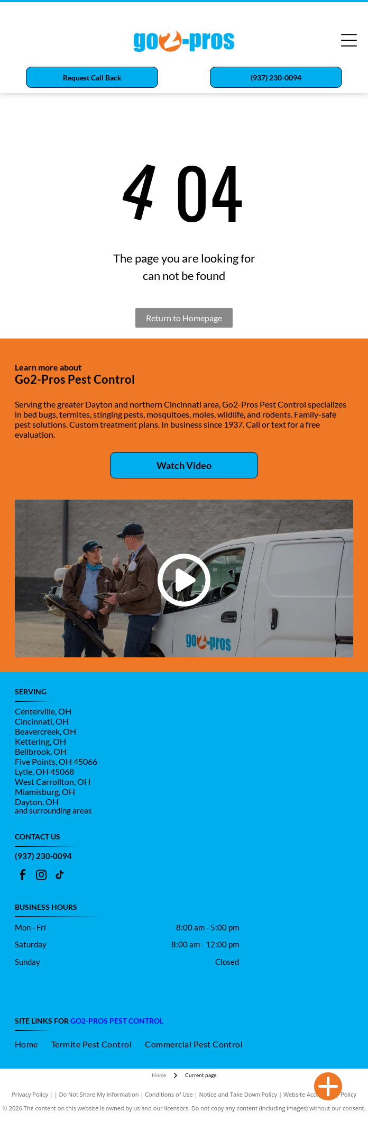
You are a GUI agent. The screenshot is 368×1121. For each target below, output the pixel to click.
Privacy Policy (30, 1094)
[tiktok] (60, 876)
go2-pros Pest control (116, 1020)
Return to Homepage (184, 318)
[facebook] (23, 876)
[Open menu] (349, 40)
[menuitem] (33, 1044)
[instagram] (41, 876)
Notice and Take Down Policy (238, 1094)
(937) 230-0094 (43, 856)
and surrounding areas (53, 810)
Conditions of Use (169, 1094)
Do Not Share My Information (99, 1094)
